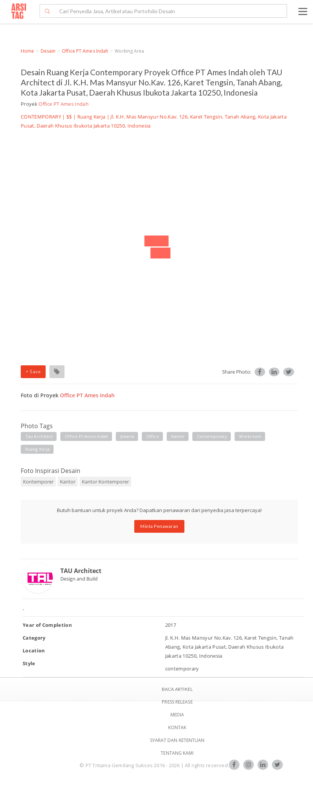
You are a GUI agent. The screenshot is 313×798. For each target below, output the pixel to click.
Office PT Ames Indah (85, 51)
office (152, 436)
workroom (250, 436)
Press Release (177, 702)
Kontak (177, 727)
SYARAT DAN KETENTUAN (177, 740)
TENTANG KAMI (177, 753)
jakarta (127, 436)
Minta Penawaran (159, 526)
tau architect (39, 436)
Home (27, 51)
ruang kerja (37, 449)
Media (177, 714)
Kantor (67, 481)
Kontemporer (38, 481)
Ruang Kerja (91, 116)
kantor (178, 436)
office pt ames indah (86, 436)
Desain (48, 51)
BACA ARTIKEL (177, 689)
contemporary (212, 436)
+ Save (33, 371)
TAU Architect (80, 571)
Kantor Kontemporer (105, 481)
